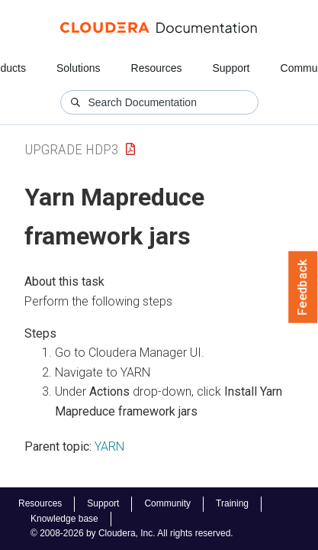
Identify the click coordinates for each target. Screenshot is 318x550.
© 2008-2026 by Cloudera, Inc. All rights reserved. (132, 533)
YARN (109, 446)
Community (167, 503)
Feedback (303, 287)
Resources (156, 68)
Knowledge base (64, 518)
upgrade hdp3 (71, 149)
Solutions (78, 68)
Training (232, 503)
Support (230, 68)
